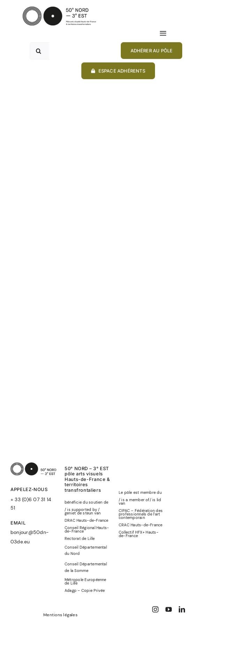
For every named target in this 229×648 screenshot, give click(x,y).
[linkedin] (182, 609)
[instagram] (155, 609)
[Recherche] (38, 51)
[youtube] (168, 609)
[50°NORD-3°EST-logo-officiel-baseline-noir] (59, 9)
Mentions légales (60, 615)
